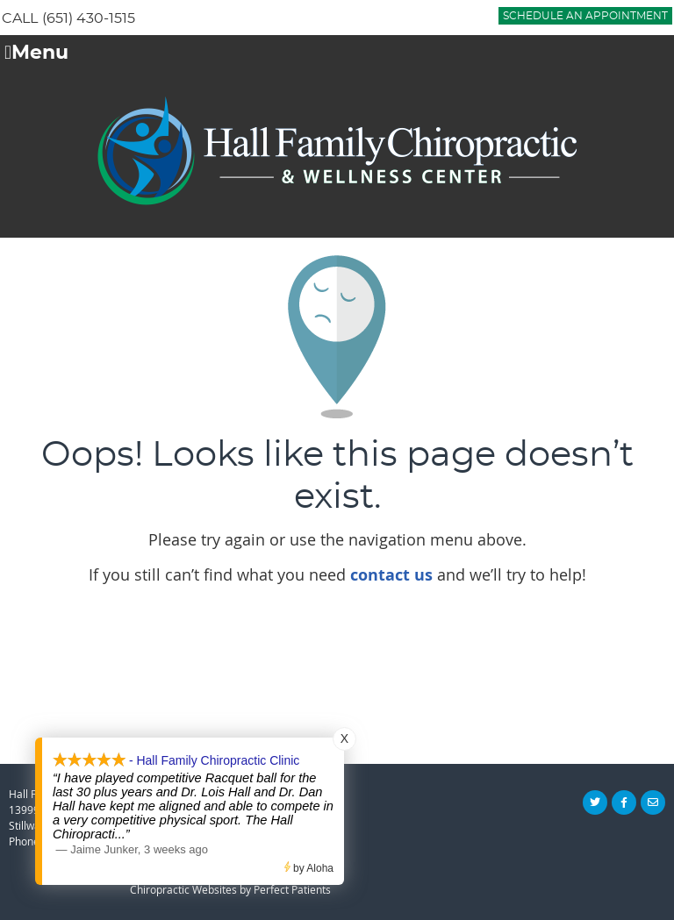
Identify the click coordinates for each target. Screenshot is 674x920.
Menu (36, 53)
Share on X (595, 802)
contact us (391, 575)
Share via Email (653, 802)
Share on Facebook (624, 802)
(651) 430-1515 (88, 18)
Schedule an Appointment (585, 16)
